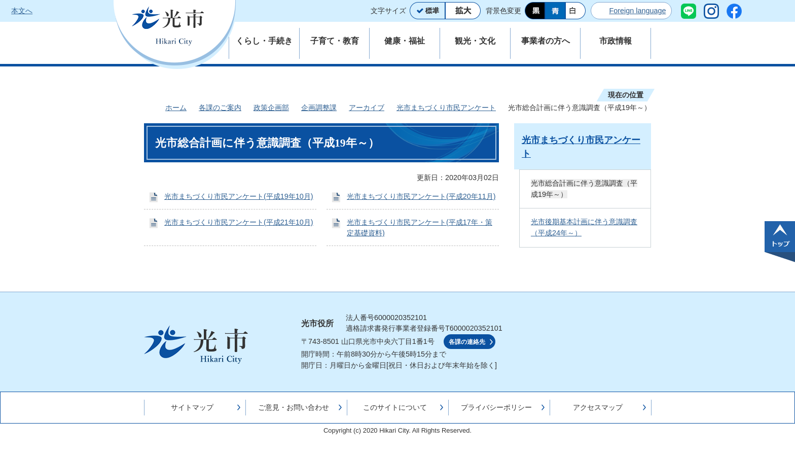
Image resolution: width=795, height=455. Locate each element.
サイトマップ (192, 407)
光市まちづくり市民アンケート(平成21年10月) (238, 222)
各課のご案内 (220, 107)
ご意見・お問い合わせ (293, 407)
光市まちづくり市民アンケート (446, 107)
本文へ (21, 11)
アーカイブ (366, 107)
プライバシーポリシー (496, 407)
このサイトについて (395, 407)
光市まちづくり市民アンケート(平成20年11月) (421, 196)
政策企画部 (271, 107)
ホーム (176, 107)
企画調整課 (319, 107)
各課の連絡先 (467, 342)
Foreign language (637, 11)
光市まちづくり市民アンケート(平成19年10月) (238, 196)
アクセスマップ (598, 407)
